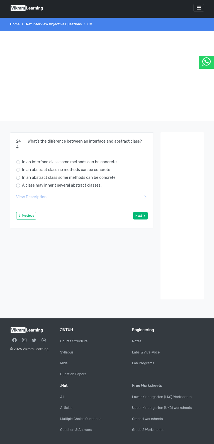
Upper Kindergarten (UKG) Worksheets (162, 408)
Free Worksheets (147, 385)
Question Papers (73, 374)
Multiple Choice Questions (80, 419)
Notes (136, 341)
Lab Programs (143, 363)
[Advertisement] (107, 76)
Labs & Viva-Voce (146, 352)
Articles (66, 408)
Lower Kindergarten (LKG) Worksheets (162, 397)
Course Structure (73, 341)
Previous (26, 216)
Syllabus (67, 352)
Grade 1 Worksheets (147, 419)
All (62, 397)
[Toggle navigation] (198, 8)
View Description (82, 197)
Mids (63, 363)
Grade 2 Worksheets (148, 430)
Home (15, 24)
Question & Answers (76, 430)
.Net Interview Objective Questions (53, 24)
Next (140, 216)
